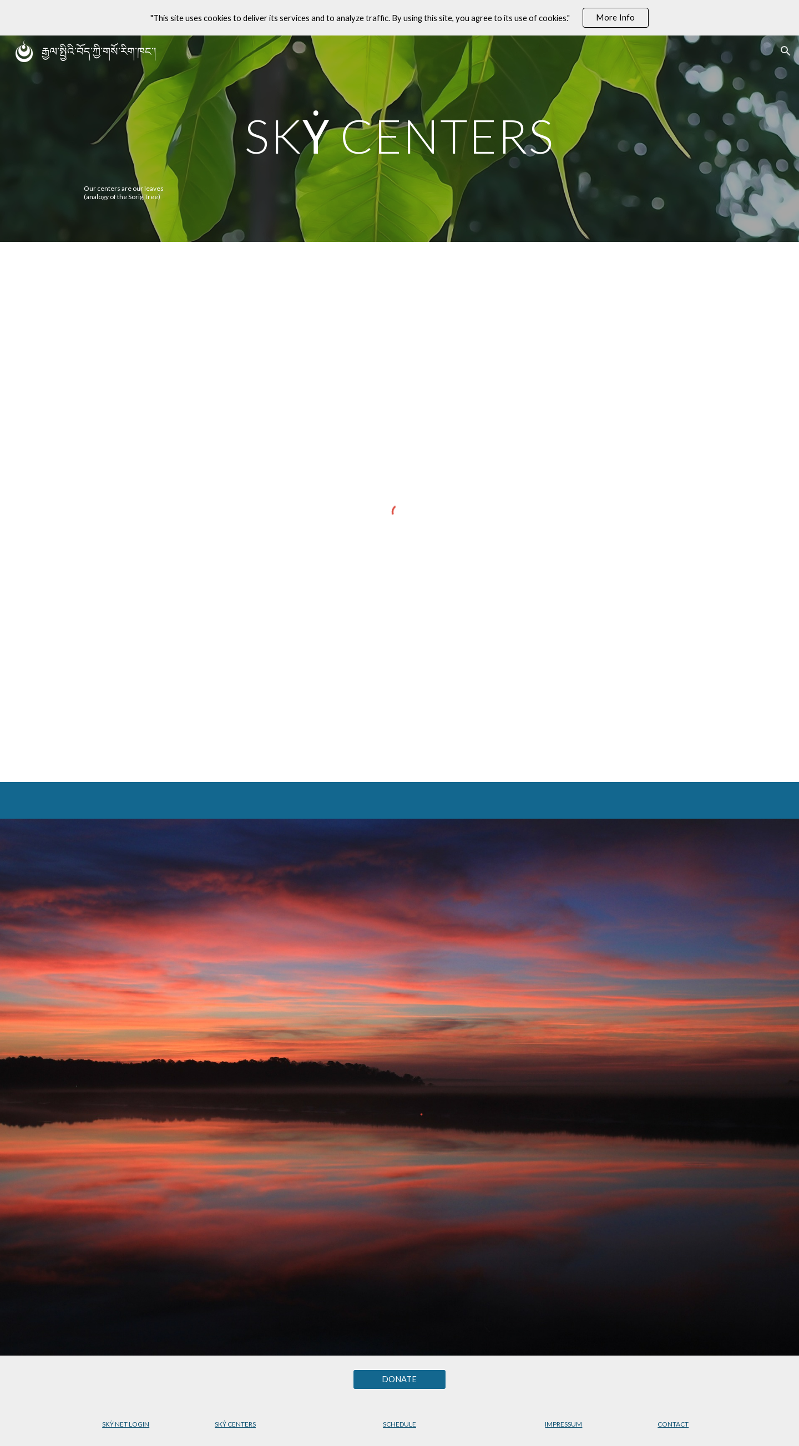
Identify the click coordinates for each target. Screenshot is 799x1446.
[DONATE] (399, 1379)
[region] (399, 17)
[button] (785, 51)
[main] (399, 135)
